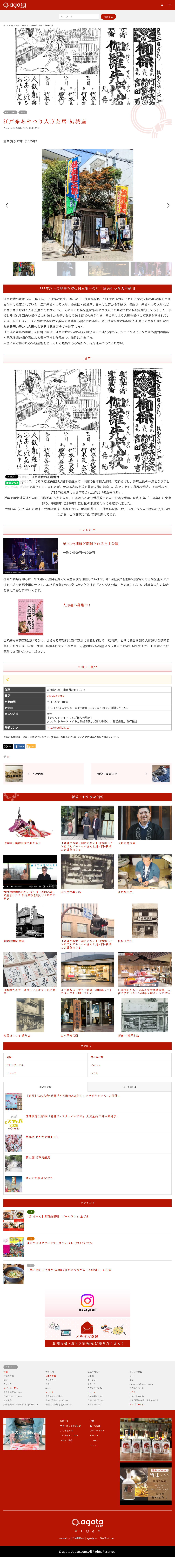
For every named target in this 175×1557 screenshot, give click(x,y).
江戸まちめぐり (137, 1396)
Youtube (93, 1531)
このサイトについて (69, 1435)
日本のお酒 (97, 1057)
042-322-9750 (55, 696)
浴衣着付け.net (107, 1538)
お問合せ (64, 1420)
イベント (95, 1065)
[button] (7, 205)
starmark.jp (64, 1538)
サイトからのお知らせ (70, 1425)
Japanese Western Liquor (141, 1383)
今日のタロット (137, 1388)
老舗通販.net (78, 1538)
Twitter (76, 1531)
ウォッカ (7, 1383)
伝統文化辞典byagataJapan (58, 1404)
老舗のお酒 (8, 1375)
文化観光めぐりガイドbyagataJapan (20, 1404)
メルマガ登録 (66, 1440)
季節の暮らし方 (95, 1396)
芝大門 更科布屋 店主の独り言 (144, 1400)
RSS (99, 1531)
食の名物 (49, 1371)
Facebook (81, 1531)
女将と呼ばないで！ (97, 1400)
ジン (132, 1379)
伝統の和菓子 (94, 1371)
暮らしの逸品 (10, 112)
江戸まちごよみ (95, 1388)
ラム (47, 1383)
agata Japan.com (74, 1551)
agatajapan (92, 1538)
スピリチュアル (15, 1065)
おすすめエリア (95, 1404)
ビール (133, 1375)
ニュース (11, 1073)
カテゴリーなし (137, 1404)
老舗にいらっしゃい (12, 1396)
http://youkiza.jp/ (58, 727)
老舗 (23, 112)
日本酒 (91, 1375)
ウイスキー (50, 1379)
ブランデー (93, 1379)
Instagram (87, 1531)
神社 (47, 1388)
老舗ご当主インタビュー (56, 1400)
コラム (94, 1073)
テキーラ (92, 1383)
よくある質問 (66, 1430)
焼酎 (5, 1379)
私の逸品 (7, 1400)
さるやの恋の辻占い (12, 1392)
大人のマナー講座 (53, 1396)
